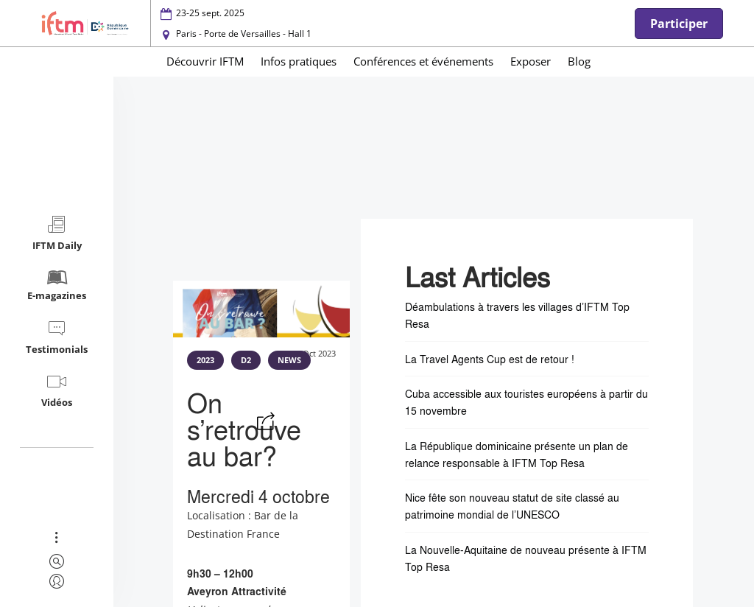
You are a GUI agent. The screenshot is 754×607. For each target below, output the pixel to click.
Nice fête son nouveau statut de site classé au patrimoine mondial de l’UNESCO (512, 506)
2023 (205, 360)
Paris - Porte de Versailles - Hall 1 (243, 33)
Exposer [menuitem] (530, 61)
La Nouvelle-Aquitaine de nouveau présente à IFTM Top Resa (525, 558)
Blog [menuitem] (579, 61)
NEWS (289, 360)
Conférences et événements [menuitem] (423, 61)
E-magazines (56, 284)
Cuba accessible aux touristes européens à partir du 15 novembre (526, 402)
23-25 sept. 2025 (210, 13)
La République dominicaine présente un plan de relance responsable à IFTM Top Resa (516, 454)
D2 (246, 360)
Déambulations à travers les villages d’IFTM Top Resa (517, 315)
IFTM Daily (57, 233)
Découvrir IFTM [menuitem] (205, 61)
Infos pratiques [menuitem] (299, 61)
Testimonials (57, 337)
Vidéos (56, 390)
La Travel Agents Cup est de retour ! (489, 358)
